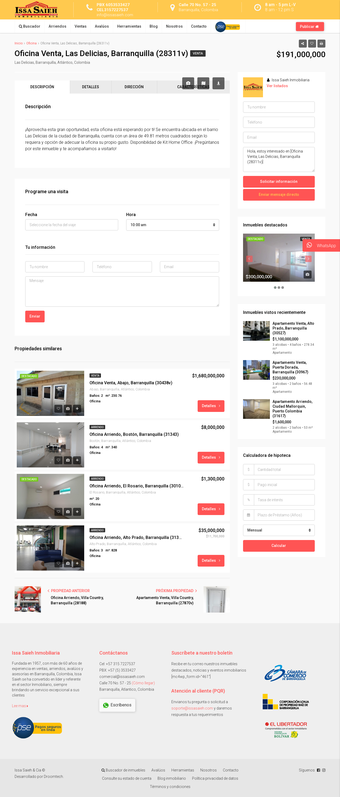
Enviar (34, 316)
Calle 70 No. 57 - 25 (197, 4)
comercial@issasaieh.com (122, 676)
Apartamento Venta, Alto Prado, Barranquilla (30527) (293, 328)
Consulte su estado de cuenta (126, 779)
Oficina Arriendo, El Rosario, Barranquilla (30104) (137, 485)
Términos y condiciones (170, 787)
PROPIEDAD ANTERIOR (69, 591)
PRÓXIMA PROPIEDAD (176, 591)
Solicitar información (279, 181)
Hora (131, 214)
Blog (154, 26)
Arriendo (97, 427)
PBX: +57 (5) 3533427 (117, 670)
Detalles (211, 406)
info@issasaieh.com (116, 14)
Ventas (81, 26)
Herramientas (129, 26)
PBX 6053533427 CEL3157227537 (113, 7)
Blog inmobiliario (172, 779)
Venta (198, 53)
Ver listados (277, 86)
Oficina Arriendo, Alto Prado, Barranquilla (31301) (137, 537)
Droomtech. (54, 777)
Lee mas (20, 706)
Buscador (29, 26)
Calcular (278, 545)
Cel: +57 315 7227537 (117, 664)
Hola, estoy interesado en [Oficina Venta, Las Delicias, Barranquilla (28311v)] (279, 159)
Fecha (31, 214)
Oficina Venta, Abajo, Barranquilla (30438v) (131, 382)
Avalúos (102, 26)
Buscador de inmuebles (123, 770)
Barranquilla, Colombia (199, 9)
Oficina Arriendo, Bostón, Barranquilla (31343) (134, 434)
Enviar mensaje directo (279, 194)
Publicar (309, 26)
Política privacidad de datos (215, 779)
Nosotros (174, 26)
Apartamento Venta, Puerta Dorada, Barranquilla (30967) (290, 367)
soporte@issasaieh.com (192, 708)
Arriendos (57, 26)
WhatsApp (319, 245)
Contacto (199, 26)
